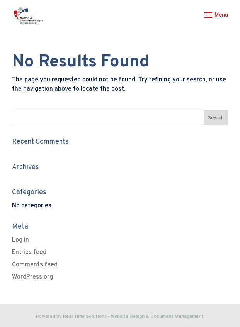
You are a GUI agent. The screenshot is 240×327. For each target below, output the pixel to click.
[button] (215, 20)
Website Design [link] (128, 316)
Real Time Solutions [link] (85, 316)
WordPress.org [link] (32, 277)
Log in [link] (20, 240)
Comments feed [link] (35, 265)
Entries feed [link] (29, 252)
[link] (28, 15)
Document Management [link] (177, 316)
